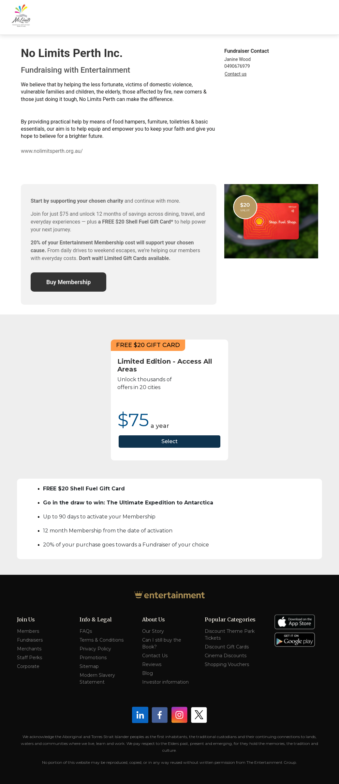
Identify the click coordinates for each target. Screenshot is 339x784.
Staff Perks (29, 658)
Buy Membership (68, 282)
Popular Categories (230, 619)
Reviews (151, 664)
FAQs (86, 631)
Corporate (28, 666)
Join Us (26, 619)
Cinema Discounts (225, 656)
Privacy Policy (95, 649)
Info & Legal (96, 619)
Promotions (93, 658)
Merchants (29, 649)
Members (28, 631)
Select (169, 441)
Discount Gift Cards (227, 647)
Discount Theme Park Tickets (230, 634)
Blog (147, 673)
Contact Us (155, 656)
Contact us (235, 74)
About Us (153, 619)
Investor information (165, 682)
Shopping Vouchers (227, 664)
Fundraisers (30, 640)
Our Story (153, 631)
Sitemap (89, 666)
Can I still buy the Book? (161, 643)
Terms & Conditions (102, 640)
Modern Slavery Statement (97, 678)
